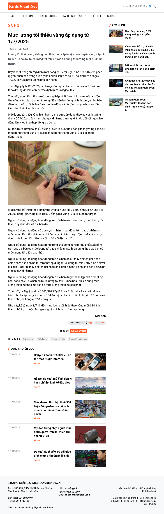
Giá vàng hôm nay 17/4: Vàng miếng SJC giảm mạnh (138, 35)
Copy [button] (88, 323)
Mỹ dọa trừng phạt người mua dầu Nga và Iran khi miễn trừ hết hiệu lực (53, 431)
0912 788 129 (22, 501)
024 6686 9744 (26, 498)
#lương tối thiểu (58, 339)
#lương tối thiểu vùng (78, 339)
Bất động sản (48, 16)
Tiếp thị (96, 16)
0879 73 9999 (73, 492)
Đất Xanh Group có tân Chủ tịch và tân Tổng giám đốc (140, 69)
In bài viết (100, 323)
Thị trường (27, 16)
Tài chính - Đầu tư (74, 16)
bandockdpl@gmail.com (77, 494)
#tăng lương (28, 339)
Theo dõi (64, 330)
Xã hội (110, 16)
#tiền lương (42, 339)
